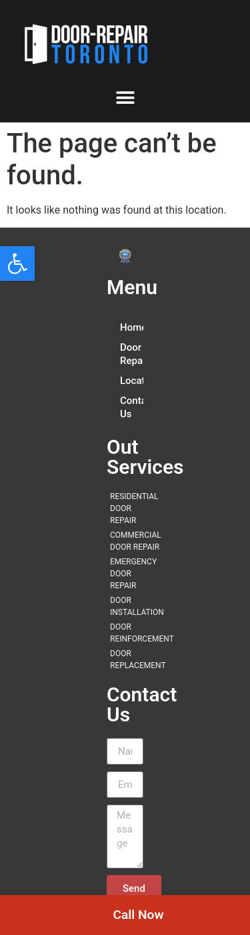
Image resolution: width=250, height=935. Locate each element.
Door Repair (131, 354)
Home (131, 327)
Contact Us (131, 407)
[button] (17, 263)
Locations (131, 381)
